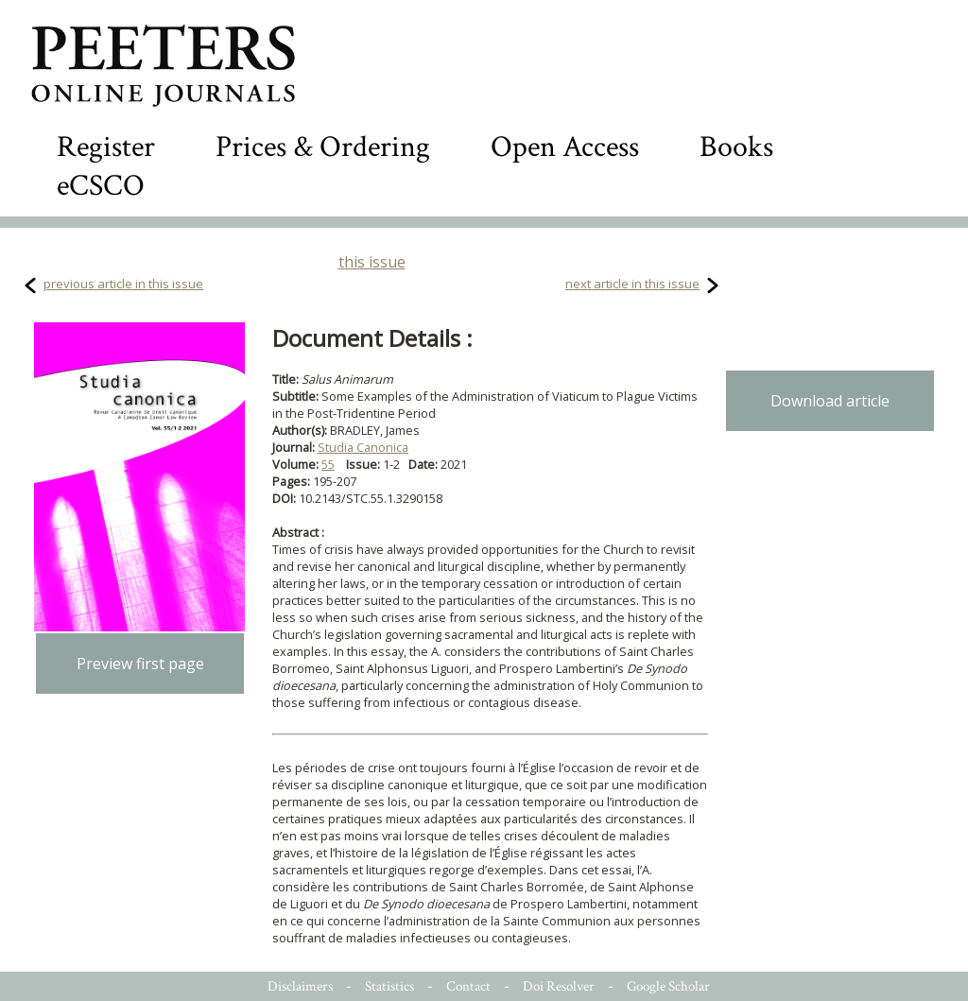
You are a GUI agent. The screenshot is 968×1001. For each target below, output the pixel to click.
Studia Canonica (363, 447)
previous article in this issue (123, 283)
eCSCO (101, 185)
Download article (830, 400)
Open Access (565, 147)
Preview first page (140, 663)
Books (736, 147)
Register (106, 147)
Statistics (389, 986)
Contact (468, 986)
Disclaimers (300, 986)
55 (328, 464)
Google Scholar (668, 986)
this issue (372, 261)
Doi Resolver (559, 986)
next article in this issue (632, 283)
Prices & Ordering (323, 147)
